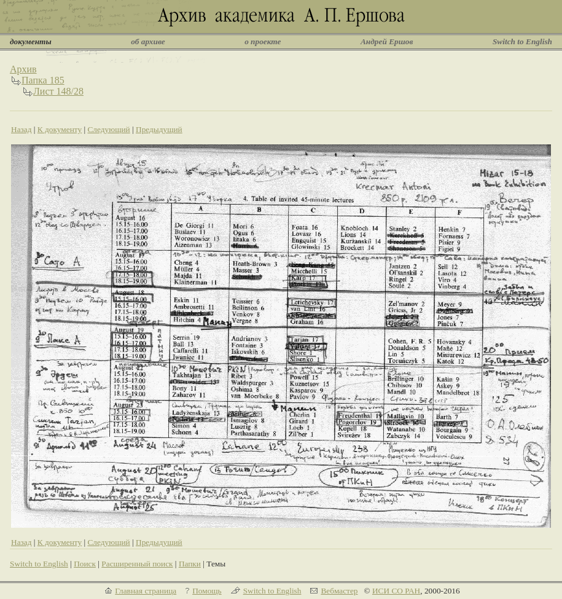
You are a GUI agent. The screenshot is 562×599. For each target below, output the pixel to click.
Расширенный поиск (137, 563)
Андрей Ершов (387, 41)
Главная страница (145, 590)
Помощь (206, 590)
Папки (190, 563)
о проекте (262, 41)
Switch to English (522, 41)
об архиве (148, 41)
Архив (23, 69)
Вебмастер (339, 590)
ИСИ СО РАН (396, 590)
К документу (59, 129)
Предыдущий (159, 129)
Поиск (85, 563)
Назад (21, 129)
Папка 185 (42, 80)
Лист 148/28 (58, 91)
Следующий (108, 129)
